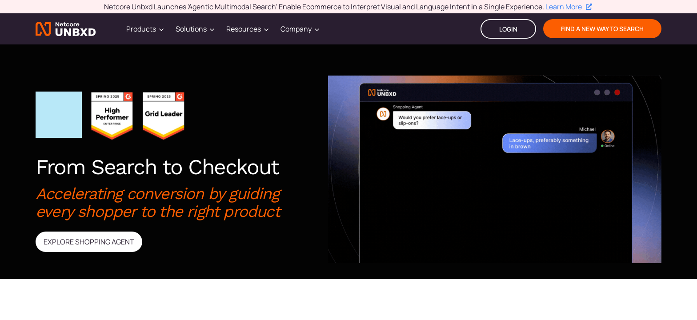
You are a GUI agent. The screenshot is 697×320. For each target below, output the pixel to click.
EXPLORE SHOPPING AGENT (89, 242)
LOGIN (508, 29)
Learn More (568, 7)
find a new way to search (602, 28)
